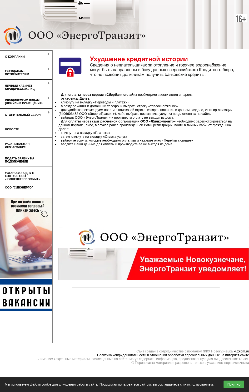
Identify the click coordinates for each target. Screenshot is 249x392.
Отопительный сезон (25, 114)
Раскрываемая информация (17, 145)
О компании (25, 55)
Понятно (233, 384)
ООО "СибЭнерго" (19, 187)
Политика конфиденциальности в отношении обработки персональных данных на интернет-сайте (173, 355)
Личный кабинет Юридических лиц (25, 86)
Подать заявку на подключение (19, 160)
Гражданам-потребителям (25, 71)
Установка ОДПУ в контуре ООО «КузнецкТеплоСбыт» (22, 176)
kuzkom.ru (241, 351)
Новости (12, 129)
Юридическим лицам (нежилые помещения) (25, 100)
